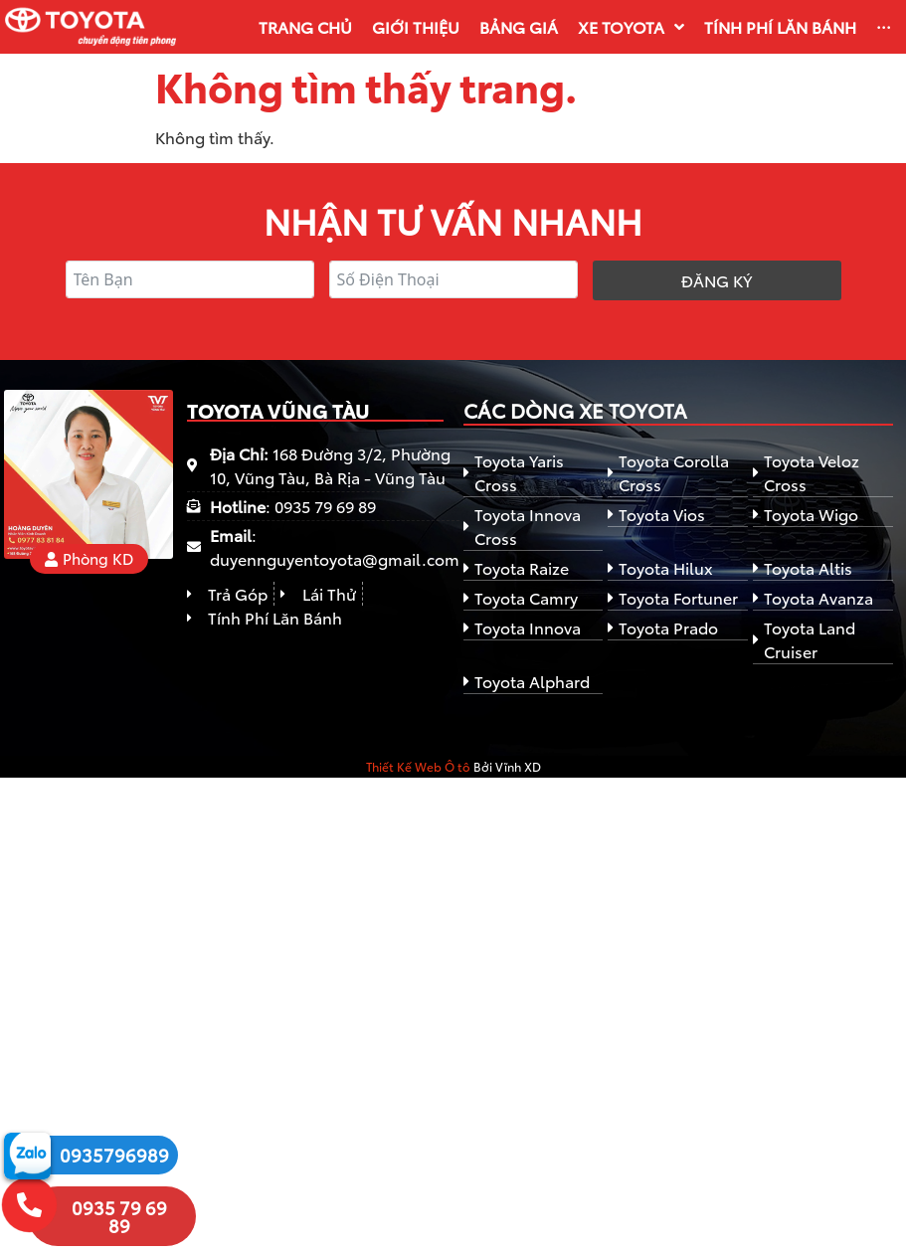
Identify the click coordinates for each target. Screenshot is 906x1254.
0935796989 (114, 1154)
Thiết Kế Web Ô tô (418, 766)
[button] (89, 559)
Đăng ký (716, 280)
